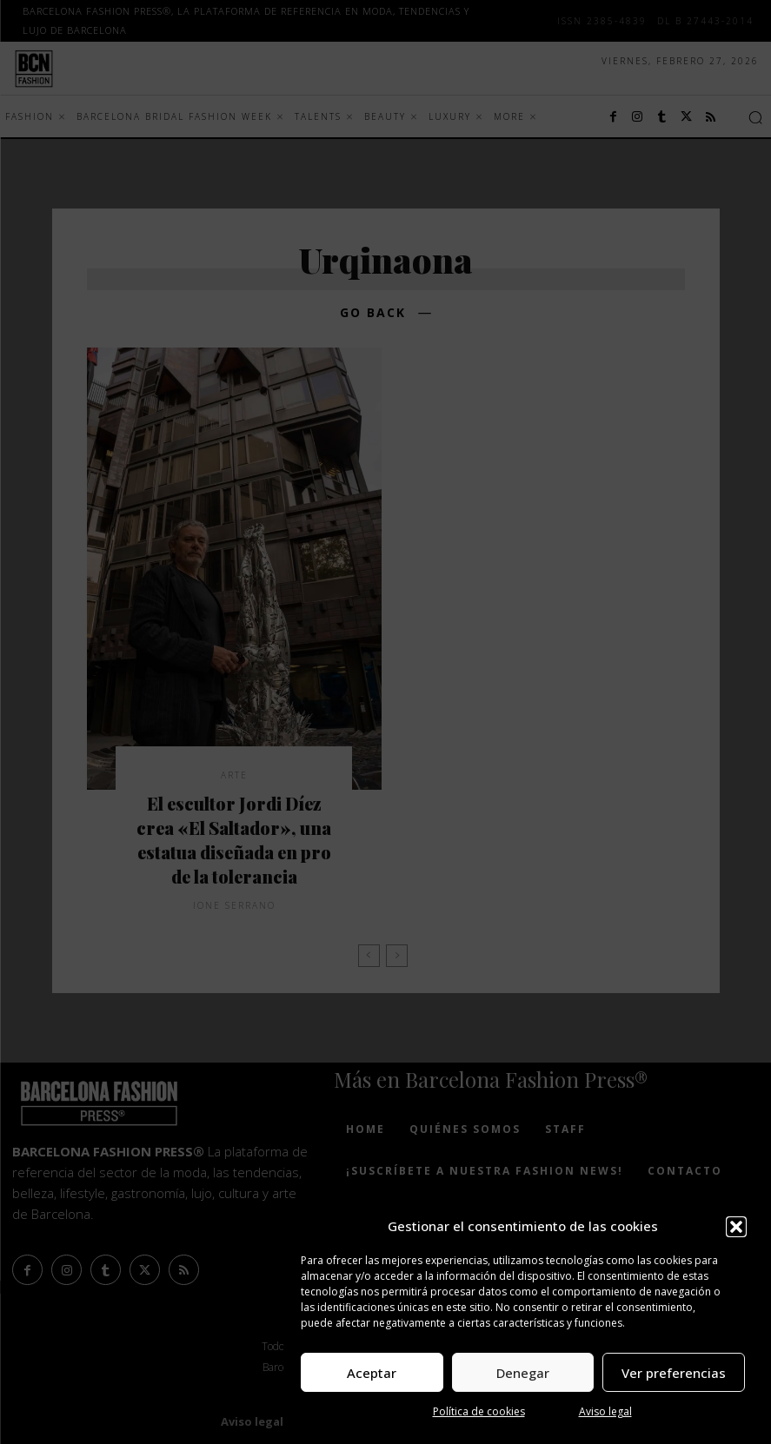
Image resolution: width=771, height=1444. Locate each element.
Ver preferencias (673, 1372)
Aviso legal (605, 1411)
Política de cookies (479, 1411)
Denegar (522, 1372)
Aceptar (371, 1372)
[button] (736, 1226)
